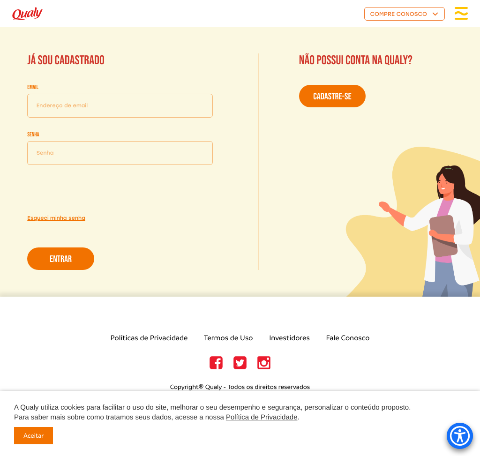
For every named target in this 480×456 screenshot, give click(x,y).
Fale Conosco (348, 338)
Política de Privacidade (262, 417)
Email (32, 87)
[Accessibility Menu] (460, 436)
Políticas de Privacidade (149, 338)
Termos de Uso (228, 338)
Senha (33, 134)
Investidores (289, 338)
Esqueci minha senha (56, 218)
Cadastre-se (332, 96)
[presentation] (98, 190)
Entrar (61, 259)
